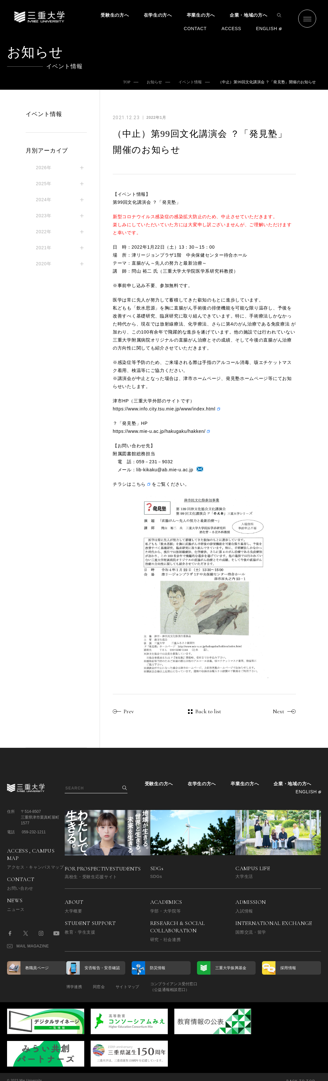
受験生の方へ (115, 15)
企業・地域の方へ (248, 15)
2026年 (44, 167)
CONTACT (195, 28)
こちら (139, 484)
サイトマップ (131, 987)
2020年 (44, 263)
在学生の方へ (158, 15)
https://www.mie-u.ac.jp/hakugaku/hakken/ (159, 431)
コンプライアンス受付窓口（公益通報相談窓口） (179, 987)
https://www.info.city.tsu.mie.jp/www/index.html (164, 408)
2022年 (44, 231)
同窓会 (101, 987)
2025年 (44, 183)
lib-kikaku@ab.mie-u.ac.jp (164, 469)
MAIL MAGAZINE (28, 946)
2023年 (44, 215)
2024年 (44, 199)
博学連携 (74, 987)
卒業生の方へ (201, 15)
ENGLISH (266, 28)
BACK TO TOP (300, 1072)
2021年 (44, 247)
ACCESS (231, 28)
